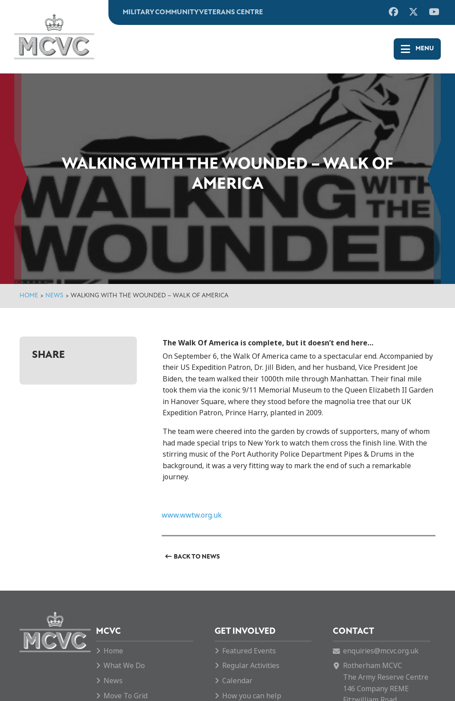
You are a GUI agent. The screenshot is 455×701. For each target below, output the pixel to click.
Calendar (237, 681)
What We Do (124, 665)
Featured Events (249, 651)
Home (29, 295)
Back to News (197, 557)
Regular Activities (250, 665)
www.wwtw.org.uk (192, 515)
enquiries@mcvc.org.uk (381, 651)
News (54, 295)
